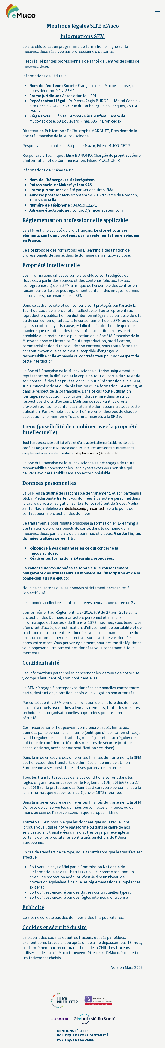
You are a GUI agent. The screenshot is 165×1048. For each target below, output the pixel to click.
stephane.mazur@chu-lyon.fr (96, 453)
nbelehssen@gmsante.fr (85, 508)
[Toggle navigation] (157, 10)
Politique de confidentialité (82, 1035)
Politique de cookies (75, 1039)
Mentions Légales (73, 1031)
